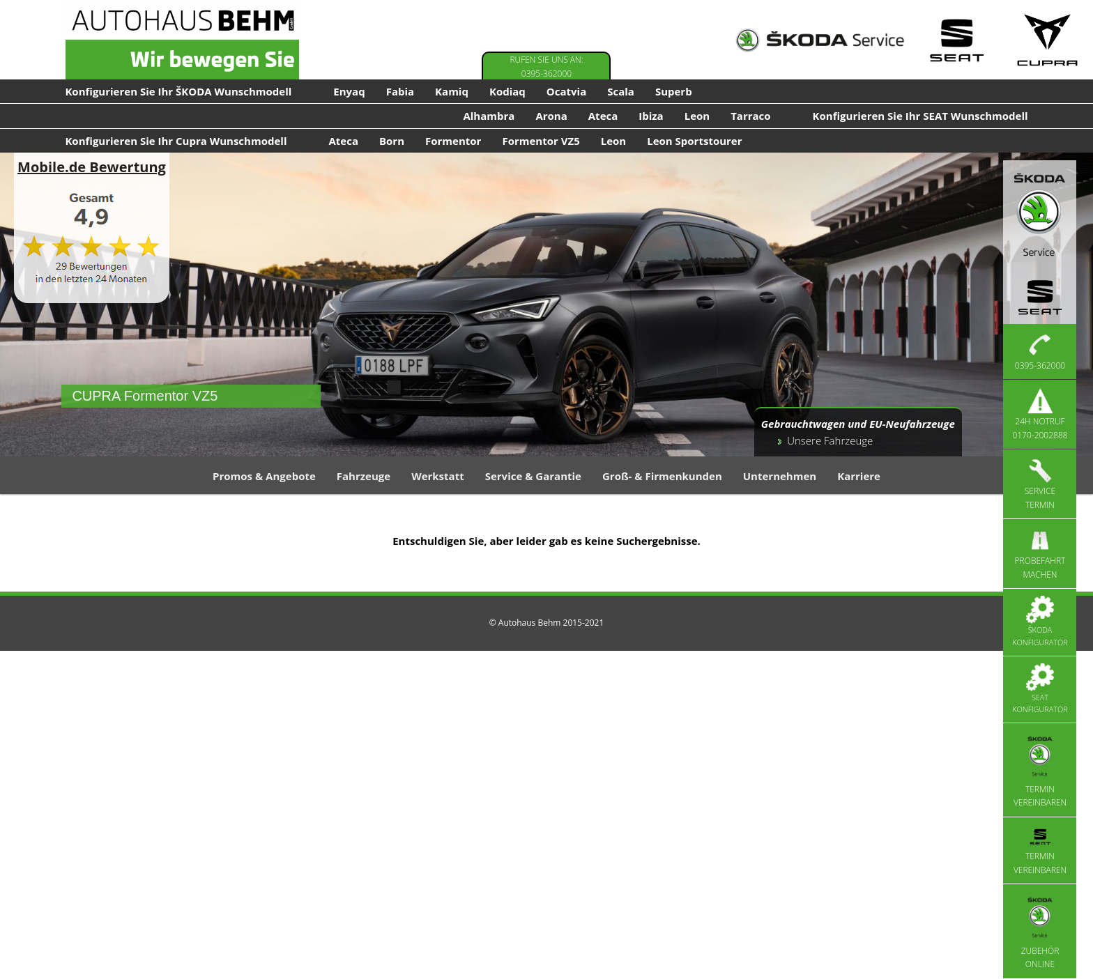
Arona (551, 116)
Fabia (400, 91)
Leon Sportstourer (694, 141)
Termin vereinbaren (1040, 769)
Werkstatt (437, 476)
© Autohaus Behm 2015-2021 (546, 623)
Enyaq (349, 91)
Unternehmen (779, 476)
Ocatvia (566, 91)
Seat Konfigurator (1039, 689)
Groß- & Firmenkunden (662, 476)
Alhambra (488, 116)
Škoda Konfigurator (1039, 621)
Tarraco (750, 116)
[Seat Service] (956, 40)
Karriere (858, 476)
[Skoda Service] (819, 40)
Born (391, 141)
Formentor (453, 141)
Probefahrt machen (1040, 553)
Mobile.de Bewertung (91, 166)
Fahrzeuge (363, 476)
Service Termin (1040, 483)
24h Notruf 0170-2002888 (1039, 414)
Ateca (603, 116)
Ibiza (651, 116)
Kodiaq (507, 91)
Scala (620, 91)
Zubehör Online (1040, 930)
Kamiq (451, 91)
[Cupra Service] (1047, 40)
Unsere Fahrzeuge (830, 440)
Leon (697, 116)
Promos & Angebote (264, 476)
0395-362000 (1040, 351)
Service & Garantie (533, 476)
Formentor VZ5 (540, 141)
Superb (673, 91)
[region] (546, 304)
